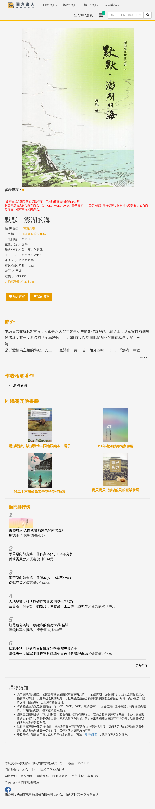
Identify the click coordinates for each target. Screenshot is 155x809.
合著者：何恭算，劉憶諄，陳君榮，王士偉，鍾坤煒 (48, 606)
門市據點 (77, 776)
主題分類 (49, 5)
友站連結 (112, 5)
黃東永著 (29, 228)
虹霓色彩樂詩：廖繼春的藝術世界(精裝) (39, 625)
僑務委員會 (17, 559)
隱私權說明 (60, 776)
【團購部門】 (90, 734)
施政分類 (70, 5)
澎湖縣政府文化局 (34, 234)
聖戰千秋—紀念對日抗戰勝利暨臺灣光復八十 (43, 649)
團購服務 (43, 776)
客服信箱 (93, 776)
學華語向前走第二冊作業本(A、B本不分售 (41, 554)
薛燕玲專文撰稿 (21, 630)
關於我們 (11, 776)
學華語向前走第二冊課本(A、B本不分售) (40, 578)
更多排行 (142, 665)
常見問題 (27, 776)
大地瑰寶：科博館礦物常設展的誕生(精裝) (41, 601)
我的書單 (41, 296)
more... (145, 357)
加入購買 (17, 296)
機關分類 (91, 5)
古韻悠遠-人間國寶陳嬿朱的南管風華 (37, 530)
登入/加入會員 (83, 15)
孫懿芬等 (16, 583)
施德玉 (14, 535)
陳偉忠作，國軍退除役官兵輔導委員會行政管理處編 (48, 654)
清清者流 (20, 385)
